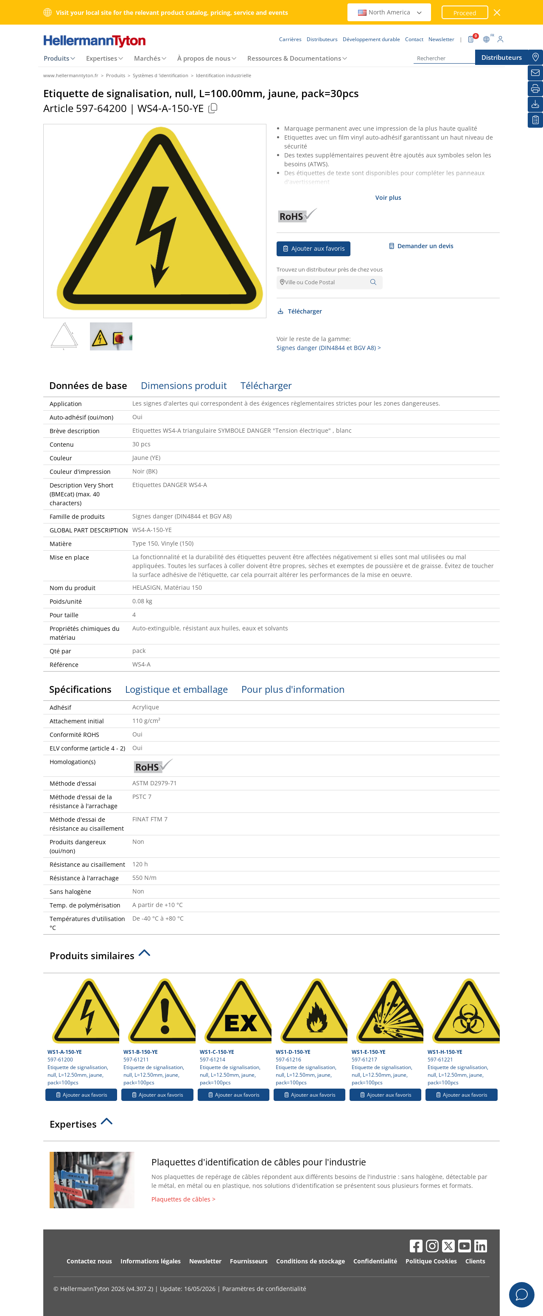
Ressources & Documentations (294, 58)
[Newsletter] (535, 73)
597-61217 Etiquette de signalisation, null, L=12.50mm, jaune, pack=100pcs (386, 1031)
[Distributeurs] (535, 57)
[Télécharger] (535, 104)
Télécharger (299, 311)
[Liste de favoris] (535, 120)
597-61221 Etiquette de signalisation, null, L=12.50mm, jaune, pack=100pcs (462, 1031)
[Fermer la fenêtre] (497, 12)
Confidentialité (375, 1261)
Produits (56, 58)
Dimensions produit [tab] (184, 385)
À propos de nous (203, 58)
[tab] (271, 958)
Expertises (101, 58)
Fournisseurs (249, 1261)
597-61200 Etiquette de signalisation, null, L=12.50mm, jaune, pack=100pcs (82, 1031)
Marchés (147, 58)
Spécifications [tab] (80, 689)
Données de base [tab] (88, 385)
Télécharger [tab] (266, 385)
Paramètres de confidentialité (264, 1289)
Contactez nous (89, 1261)
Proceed (464, 13)
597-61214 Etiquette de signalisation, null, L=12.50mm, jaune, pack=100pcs (234, 1031)
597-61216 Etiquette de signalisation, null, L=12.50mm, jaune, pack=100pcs (310, 1031)
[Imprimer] (535, 88)
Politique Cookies (431, 1261)
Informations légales (150, 1261)
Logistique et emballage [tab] (176, 689)
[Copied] (212, 108)
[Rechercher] (456, 58)
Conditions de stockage (310, 1261)
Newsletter (205, 1261)
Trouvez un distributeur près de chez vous (330, 269)
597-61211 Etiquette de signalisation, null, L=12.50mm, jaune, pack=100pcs (158, 1031)
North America (390, 12)
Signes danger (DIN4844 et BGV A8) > (329, 348)
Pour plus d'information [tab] (293, 689)
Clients (475, 1261)
